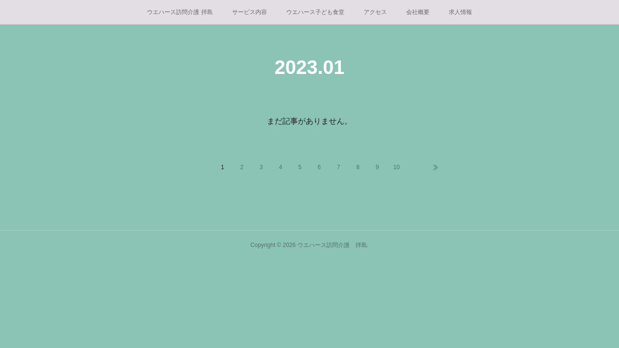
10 (396, 167)
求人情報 (460, 12)
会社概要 (417, 12)
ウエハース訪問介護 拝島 (179, 12)
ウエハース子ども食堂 (315, 12)
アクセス (375, 12)
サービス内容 (249, 12)
